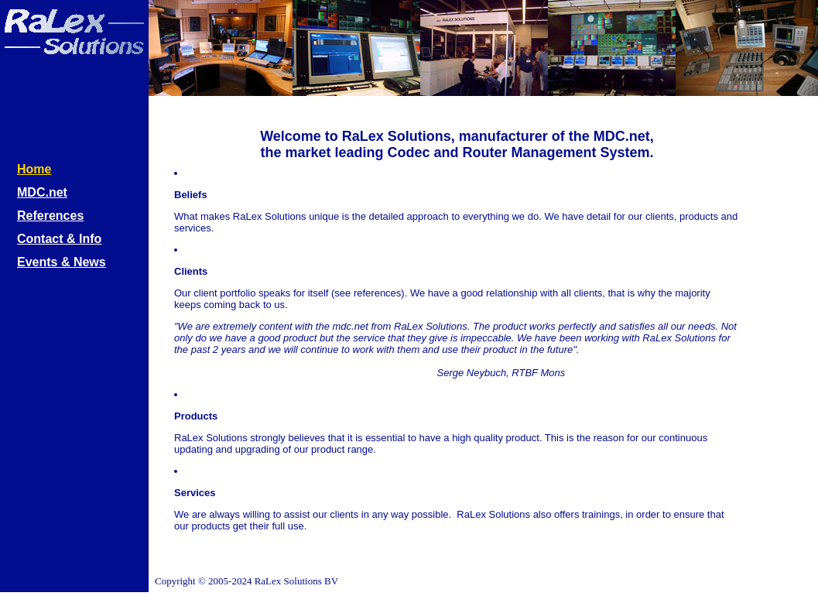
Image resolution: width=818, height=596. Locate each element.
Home (34, 168)
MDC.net (42, 191)
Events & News (61, 260)
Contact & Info (59, 237)
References (50, 214)
